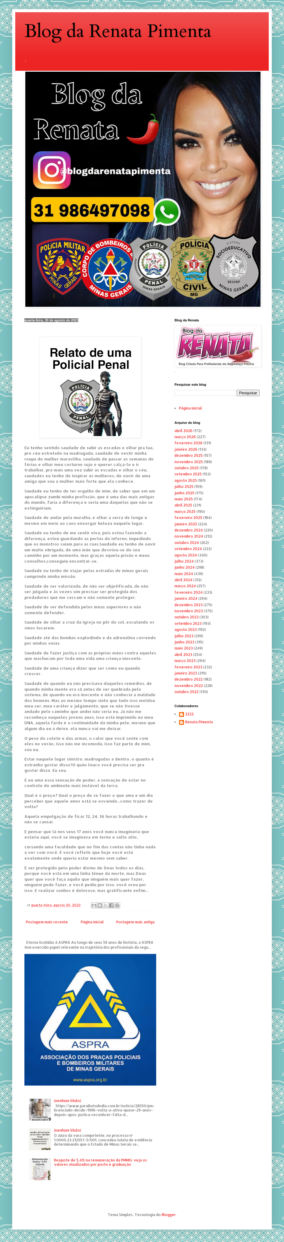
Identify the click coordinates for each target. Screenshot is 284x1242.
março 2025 (185, 511)
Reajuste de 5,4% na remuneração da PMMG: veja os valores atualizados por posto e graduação (100, 1162)
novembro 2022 (188, 685)
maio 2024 (183, 573)
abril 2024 (183, 580)
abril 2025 (183, 505)
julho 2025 (183, 486)
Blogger (169, 1214)
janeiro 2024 (185, 598)
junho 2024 (184, 567)
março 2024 (185, 586)
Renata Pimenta (199, 722)
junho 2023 (184, 642)
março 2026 (185, 437)
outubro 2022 (186, 691)
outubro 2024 (186, 542)
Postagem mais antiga (135, 922)
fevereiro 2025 (188, 517)
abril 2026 (183, 430)
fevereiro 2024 (188, 592)
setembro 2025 (188, 474)
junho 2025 (184, 493)
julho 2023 (183, 636)
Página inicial (92, 922)
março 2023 (185, 660)
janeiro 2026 (185, 449)
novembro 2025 (188, 462)
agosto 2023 (185, 629)
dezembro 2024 (188, 530)
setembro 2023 (188, 623)
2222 (189, 714)
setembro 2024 (188, 548)
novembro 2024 (188, 536)
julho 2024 (184, 561)
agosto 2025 (185, 480)
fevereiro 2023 (188, 667)
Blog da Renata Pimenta (117, 31)
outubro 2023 (186, 617)
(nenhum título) (67, 1100)
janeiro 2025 (185, 524)
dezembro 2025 (188, 455)
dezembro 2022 (188, 679)
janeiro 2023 (185, 673)
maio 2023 (183, 648)
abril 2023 (183, 654)
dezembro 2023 (188, 605)
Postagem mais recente (47, 922)
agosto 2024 (185, 555)
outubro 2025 (186, 468)
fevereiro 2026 (188, 443)
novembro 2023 (188, 611)
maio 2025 (183, 499)
